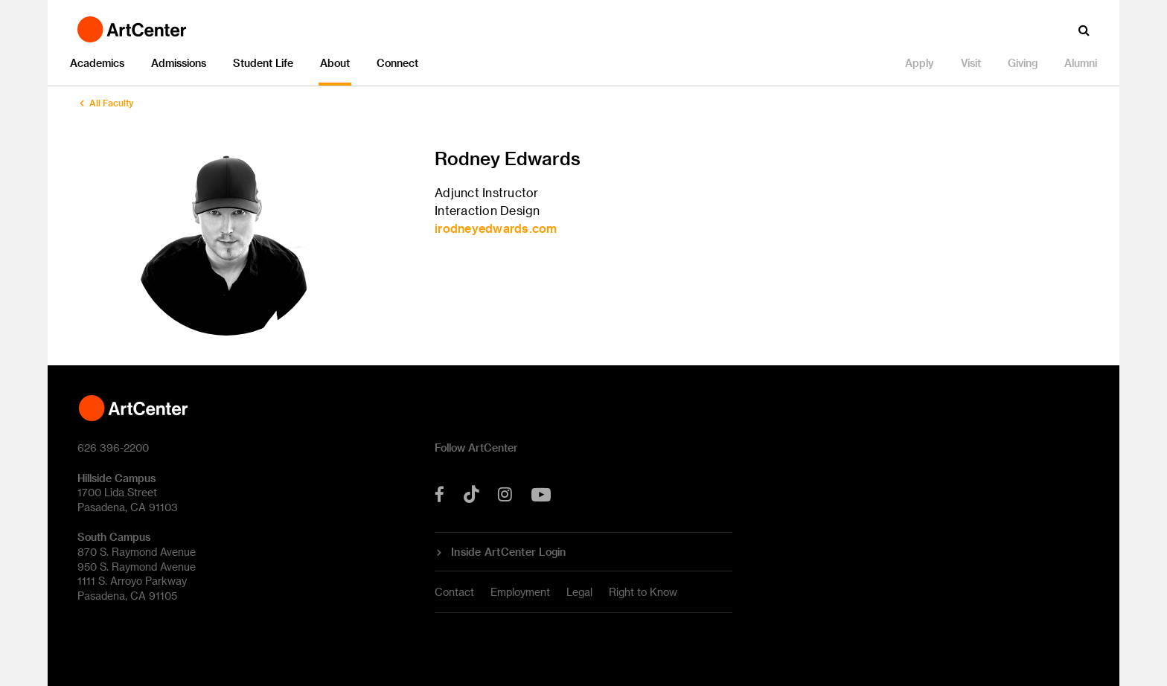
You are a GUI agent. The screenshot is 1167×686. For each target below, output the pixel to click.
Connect (397, 63)
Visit (971, 63)
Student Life (263, 63)
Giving (1022, 63)
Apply (919, 63)
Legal (579, 592)
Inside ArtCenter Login (508, 552)
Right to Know (643, 592)
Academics (97, 63)
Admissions (178, 63)
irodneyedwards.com (496, 228)
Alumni (1080, 63)
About (335, 63)
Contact (454, 592)
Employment (520, 592)
